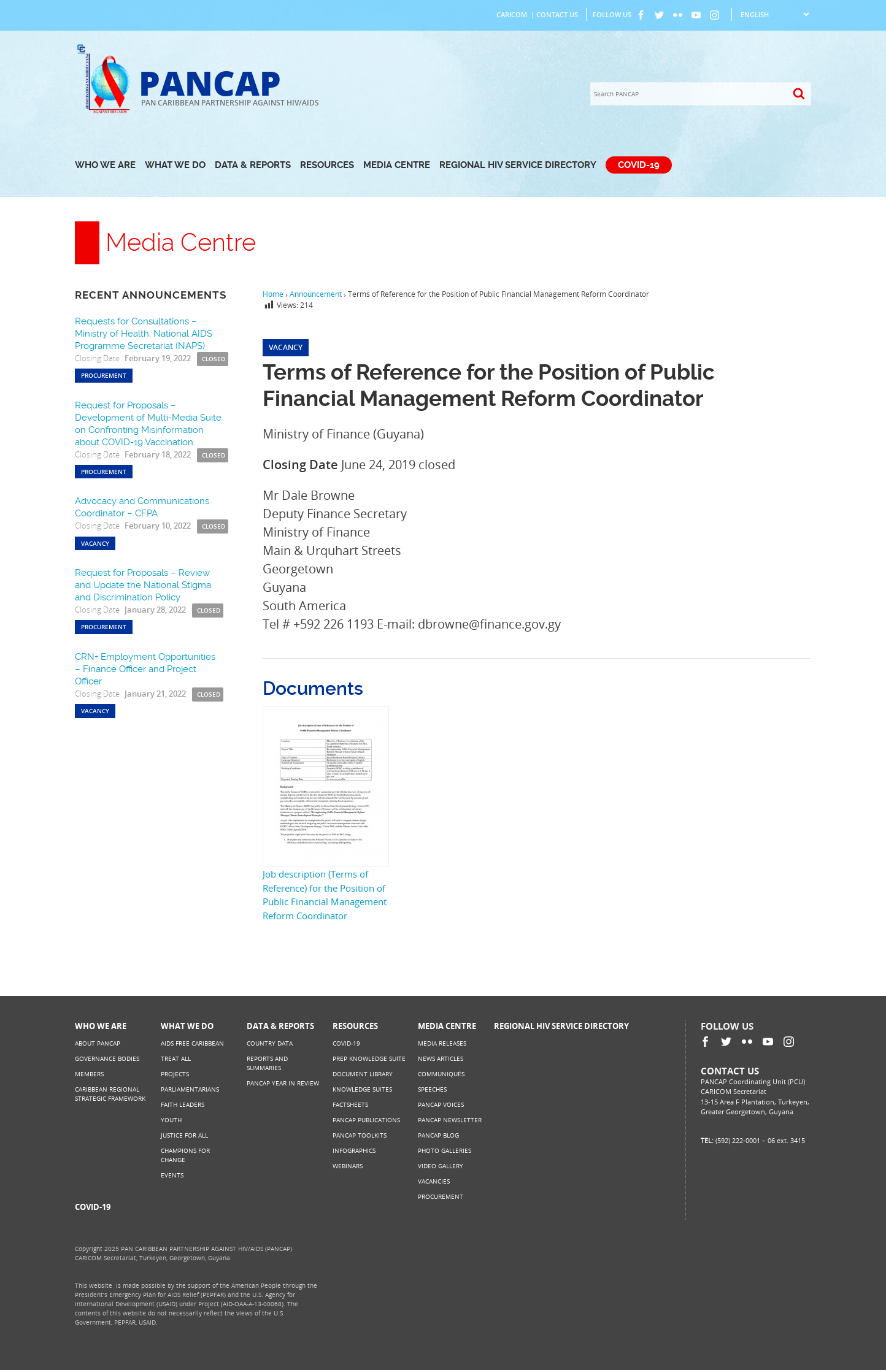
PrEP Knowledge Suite (369, 1058)
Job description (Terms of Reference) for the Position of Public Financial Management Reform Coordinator (325, 895)
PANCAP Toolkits (360, 1135)
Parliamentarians (190, 1089)
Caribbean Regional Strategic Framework (110, 1094)
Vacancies (434, 1181)
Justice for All (184, 1135)
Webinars (348, 1165)
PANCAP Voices (441, 1104)
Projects (175, 1074)
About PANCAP (97, 1043)
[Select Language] (774, 14)
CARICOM (511, 14)
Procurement (440, 1196)
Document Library (363, 1074)
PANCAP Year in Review (283, 1083)
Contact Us (557, 14)
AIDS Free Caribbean (192, 1043)
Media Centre (396, 164)
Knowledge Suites (362, 1089)
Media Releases (442, 1043)
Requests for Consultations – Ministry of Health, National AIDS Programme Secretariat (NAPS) (143, 333)
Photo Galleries (444, 1150)
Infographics (354, 1150)
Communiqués (441, 1074)
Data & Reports (253, 164)
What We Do (175, 164)
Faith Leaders (182, 1104)
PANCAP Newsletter (450, 1120)
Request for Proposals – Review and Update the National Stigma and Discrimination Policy (143, 585)
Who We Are (105, 164)
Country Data (270, 1043)
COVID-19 (639, 164)
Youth (171, 1120)
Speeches (432, 1089)
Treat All (176, 1058)
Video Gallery (440, 1165)
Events (172, 1175)
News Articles (440, 1058)
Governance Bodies (107, 1058)
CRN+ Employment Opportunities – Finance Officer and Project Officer (145, 669)
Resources (327, 164)
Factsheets (350, 1104)
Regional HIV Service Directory (517, 164)
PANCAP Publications (366, 1120)
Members (89, 1074)
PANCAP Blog (438, 1135)
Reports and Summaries (267, 1063)
